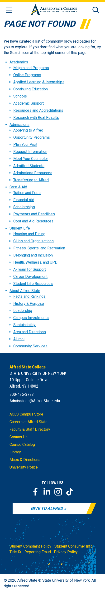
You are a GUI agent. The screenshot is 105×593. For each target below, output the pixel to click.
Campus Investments (31, 317)
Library (15, 452)
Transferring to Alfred (31, 180)
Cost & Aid (18, 187)
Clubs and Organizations (33, 241)
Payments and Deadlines (34, 214)
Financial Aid (23, 200)
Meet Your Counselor (30, 158)
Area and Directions (29, 332)
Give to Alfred (47, 508)
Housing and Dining (29, 234)
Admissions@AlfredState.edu (35, 400)
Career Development (30, 276)
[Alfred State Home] (53, 10)
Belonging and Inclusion (33, 255)
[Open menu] (9, 10)
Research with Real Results (36, 117)
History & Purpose (28, 303)
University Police (24, 467)
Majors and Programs (31, 68)
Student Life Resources (33, 283)
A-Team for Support (29, 269)
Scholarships (24, 207)
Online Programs (27, 75)
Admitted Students (28, 166)
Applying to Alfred (28, 130)
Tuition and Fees (27, 192)
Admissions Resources (32, 173)
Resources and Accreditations (38, 110)
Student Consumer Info (73, 546)
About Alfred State (25, 290)
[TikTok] (69, 492)
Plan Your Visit (25, 144)
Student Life (20, 228)
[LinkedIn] (47, 492)
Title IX (15, 552)
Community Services (30, 346)
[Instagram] (58, 492)
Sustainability (24, 325)
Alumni (18, 339)
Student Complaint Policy (30, 546)
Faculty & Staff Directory (30, 429)
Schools (20, 96)
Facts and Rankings (29, 296)
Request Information (30, 151)
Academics (19, 62)
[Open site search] (96, 10)
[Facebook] (35, 492)
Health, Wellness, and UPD (35, 262)
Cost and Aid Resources (33, 221)
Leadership (22, 310)
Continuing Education (30, 89)
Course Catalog (22, 444)
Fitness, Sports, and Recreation (39, 248)
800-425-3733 (22, 394)
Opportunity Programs (31, 137)
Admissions (19, 124)
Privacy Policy (66, 552)
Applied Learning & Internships (38, 82)
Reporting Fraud (37, 552)
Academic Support (28, 103)
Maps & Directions (25, 459)
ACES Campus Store (26, 414)
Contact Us (19, 437)
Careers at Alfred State (29, 422)
